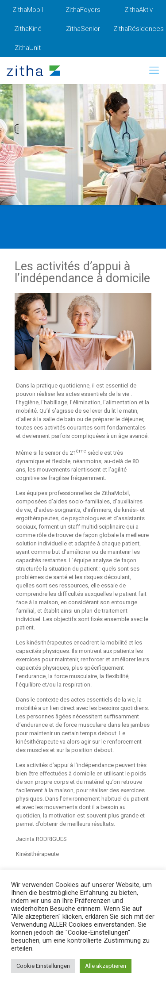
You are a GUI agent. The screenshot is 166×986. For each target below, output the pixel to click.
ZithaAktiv (138, 10)
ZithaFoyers (83, 10)
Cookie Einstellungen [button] (43, 966)
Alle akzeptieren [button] (105, 966)
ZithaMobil (27, 10)
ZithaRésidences (138, 29)
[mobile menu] (154, 70)
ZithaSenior (83, 29)
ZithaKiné (28, 29)
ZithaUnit (28, 48)
